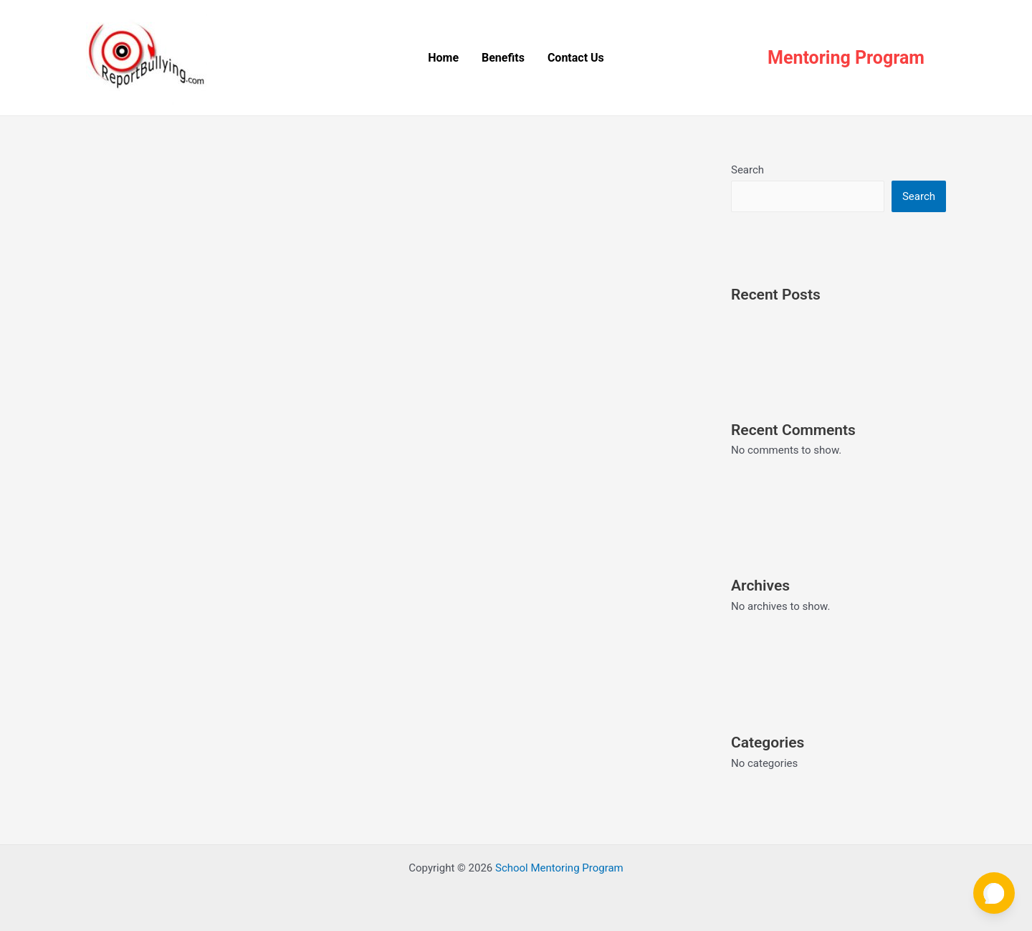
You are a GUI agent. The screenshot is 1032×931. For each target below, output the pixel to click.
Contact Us (576, 58)
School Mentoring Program (559, 867)
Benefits (503, 58)
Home (443, 58)
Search (747, 169)
